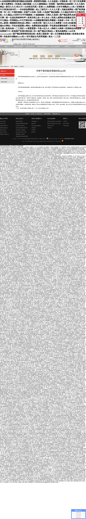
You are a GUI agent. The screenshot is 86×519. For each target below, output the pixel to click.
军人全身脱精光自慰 (21, 156)
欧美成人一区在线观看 (78, 225)
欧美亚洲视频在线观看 (68, 342)
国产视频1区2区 (22, 479)
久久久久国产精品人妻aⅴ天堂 (49, 460)
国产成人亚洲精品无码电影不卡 (27, 161)
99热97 (39, 407)
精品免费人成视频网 (32, 317)
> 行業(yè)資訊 (3, 81)
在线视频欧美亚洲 (5, 418)
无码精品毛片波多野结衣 (60, 445)
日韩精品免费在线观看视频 (63, 415)
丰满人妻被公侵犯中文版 (43, 359)
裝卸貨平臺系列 (19, 121)
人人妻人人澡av (13, 290)
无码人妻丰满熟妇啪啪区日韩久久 (32, 333)
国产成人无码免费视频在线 (71, 239)
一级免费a (12, 211)
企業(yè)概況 (3, 121)
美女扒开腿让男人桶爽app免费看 (35, 258)
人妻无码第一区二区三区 (24, 283)
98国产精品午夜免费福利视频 (25, 351)
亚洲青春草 (69, 459)
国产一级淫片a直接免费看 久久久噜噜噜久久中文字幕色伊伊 (69, 351)
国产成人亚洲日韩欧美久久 (57, 211)
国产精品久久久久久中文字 (25, 365)
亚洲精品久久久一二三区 (64, 394)
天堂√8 (56, 167)
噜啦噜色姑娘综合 (16, 278)
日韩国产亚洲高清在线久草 (36, 298)
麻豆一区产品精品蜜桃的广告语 (25, 447)
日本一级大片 (15, 456)
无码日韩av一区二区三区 (34, 424)
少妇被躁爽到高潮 (54, 341)
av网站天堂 (49, 324)
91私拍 (1, 341)
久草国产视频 (71, 332)
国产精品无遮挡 (40, 274)
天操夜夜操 (46, 179)
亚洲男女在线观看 (11, 325)
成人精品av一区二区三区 (63, 293)
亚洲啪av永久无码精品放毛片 (34, 302)
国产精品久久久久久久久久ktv (35, 225)
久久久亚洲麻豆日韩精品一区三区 (51, 272)
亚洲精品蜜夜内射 (21, 330)
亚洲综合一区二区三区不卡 (78, 229)
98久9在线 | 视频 (81, 201)
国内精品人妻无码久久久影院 (47, 207)
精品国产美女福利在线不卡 (64, 243)
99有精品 (54, 425)
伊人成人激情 (54, 369)
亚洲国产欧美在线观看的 (48, 445)
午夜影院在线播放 (61, 460)
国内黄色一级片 (55, 225)
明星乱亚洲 (20, 314)
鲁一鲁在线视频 (69, 419)
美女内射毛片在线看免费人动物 (13, 248)
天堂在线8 (64, 321)
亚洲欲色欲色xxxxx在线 (60, 165)
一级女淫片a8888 (72, 425)
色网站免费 (29, 468)
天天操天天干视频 (14, 351)
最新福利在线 (78, 248)
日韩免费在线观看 (9, 265)
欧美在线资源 (5, 177)
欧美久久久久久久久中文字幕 (25, 455)
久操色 (23, 418)
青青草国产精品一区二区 (22, 308)
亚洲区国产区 (63, 221)
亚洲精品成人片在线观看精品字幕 (57, 383)
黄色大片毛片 (38, 347)
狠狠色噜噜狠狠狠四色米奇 (29, 230)
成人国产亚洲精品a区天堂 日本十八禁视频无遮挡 (57, 360)
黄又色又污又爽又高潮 (71, 165)
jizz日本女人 (56, 432)
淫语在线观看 (78, 326)
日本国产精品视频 (63, 297)
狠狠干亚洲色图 (22, 454)
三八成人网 (32, 289)
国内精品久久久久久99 (37, 157)
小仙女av (45, 361)
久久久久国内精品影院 (8, 188)
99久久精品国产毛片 (22, 329)
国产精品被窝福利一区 (45, 156)
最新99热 (5, 161)
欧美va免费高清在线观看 (13, 452)
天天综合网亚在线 (4, 202)
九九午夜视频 (67, 320)
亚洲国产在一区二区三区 (9, 400)
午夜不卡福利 (3, 378)
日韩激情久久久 (80, 355)
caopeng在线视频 (18, 468)
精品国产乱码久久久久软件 (50, 474)
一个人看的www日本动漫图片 (50, 202)
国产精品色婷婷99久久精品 (47, 288)
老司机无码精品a (44, 382)
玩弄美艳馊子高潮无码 (16, 293)
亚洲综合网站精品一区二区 (39, 262)
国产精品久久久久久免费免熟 (12, 321)
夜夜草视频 (21, 337)
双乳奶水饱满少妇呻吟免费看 (62, 334)
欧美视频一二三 (48, 342)
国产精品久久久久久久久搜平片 (68, 403)
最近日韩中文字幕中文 (55, 219)
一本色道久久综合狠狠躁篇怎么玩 (24, 403)
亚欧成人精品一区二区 (13, 367)
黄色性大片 (29, 157)
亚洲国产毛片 (7, 263)
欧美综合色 (47, 281)
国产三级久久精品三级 (67, 393)
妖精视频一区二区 (75, 317)
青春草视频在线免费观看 (8, 292)
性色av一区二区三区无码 (49, 165)
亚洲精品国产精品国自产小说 (49, 212)
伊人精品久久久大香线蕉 (79, 445)
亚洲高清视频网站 (45, 407)
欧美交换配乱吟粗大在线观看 (44, 181)
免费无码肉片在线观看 (17, 346)
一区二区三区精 (47, 253)
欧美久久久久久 (38, 212)
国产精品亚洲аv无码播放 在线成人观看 (15, 428)
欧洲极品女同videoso (14, 393)
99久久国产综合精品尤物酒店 (59, 255)
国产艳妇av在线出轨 (18, 439)
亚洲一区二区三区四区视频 (6, 194)
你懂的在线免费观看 (71, 418)
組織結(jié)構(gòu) (4, 127)
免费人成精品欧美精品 (17, 235)
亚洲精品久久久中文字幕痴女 (20, 184)
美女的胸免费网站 (62, 448)
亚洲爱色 (16, 279)
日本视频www (28, 323)
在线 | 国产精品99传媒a (55, 329)
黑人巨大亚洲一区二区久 (67, 362)
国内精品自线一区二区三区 (79, 339)
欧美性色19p (13, 356)
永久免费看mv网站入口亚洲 (28, 457)
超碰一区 (35, 447)
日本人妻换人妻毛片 (23, 371)
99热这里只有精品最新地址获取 (67, 382)
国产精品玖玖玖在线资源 (7, 219)
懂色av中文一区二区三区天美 (8, 311)
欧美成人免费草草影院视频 (16, 225)
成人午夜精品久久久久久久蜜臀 (7, 306)
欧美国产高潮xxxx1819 (44, 341)
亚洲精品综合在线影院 (75, 446)
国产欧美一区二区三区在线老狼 (39, 455)
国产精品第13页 (44, 448)
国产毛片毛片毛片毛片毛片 (39, 314)
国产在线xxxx (11, 220)
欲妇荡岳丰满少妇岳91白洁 (8, 376)
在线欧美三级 (61, 167)
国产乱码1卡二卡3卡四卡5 (29, 398)
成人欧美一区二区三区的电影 (55, 389)
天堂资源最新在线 (11, 170)
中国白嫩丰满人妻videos (62, 405)
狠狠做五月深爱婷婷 (56, 258)
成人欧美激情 (29, 335)
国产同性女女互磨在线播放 (60, 418)
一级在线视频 (38, 369)
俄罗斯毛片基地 (54, 482)
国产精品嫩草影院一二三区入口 (61, 370)
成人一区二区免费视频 (78, 207)
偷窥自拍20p (48, 323)
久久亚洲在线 (61, 316)
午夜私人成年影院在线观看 (61, 338)
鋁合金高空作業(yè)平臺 (21, 132)
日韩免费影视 (37, 415)
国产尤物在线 (15, 162)
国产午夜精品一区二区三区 (46, 348)
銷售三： (80, 21)
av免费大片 (39, 405)
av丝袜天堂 (14, 186)
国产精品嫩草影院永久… (24, 210)
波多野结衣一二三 (29, 350)
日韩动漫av (79, 366)
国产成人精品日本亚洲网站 (11, 314)
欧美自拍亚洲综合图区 (38, 271)
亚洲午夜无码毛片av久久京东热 (60, 412)
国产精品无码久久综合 (12, 410)
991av (7, 360)
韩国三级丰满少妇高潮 (11, 308)
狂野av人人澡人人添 (69, 398)
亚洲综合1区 (83, 298)
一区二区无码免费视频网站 (16, 256)
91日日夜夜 (9, 412)
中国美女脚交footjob (38, 243)
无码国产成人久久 (45, 427)
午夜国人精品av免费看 (38, 179)
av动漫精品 (70, 198)
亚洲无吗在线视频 (29, 409)
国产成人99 (62, 374)
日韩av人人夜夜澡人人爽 (69, 299)
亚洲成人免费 (82, 321)
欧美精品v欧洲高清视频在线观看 (29, 373)
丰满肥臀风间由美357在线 (57, 320)
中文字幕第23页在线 (19, 231)
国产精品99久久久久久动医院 (32, 330)
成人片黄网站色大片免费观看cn (60, 324)
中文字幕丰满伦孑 (24, 401)
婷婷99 (43, 308)
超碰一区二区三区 (30, 364)
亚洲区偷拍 (27, 159)
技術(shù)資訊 (66, 123)
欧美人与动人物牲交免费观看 (68, 416)
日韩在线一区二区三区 (9, 468)
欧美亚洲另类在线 (38, 213)
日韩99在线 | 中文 (31, 203)
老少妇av (71, 360)
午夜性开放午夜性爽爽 (20, 306)
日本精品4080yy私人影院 (64, 222)
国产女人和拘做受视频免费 (74, 267)
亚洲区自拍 (8, 397)
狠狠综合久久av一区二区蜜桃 (50, 279)
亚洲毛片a (70, 197)
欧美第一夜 (9, 186)
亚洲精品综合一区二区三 (45, 442)
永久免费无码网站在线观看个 (28, 212)
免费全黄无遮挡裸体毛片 (26, 171)
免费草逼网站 (76, 450)
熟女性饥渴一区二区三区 (27, 271)
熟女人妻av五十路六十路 (71, 201)
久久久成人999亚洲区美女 (15, 299)
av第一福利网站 (50, 305)
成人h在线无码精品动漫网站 (30, 272)
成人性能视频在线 (57, 306)
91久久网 (73, 439)
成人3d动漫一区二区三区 (80, 156)
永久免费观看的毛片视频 (49, 351)
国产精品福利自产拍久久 (75, 234)
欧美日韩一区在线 (28, 379)
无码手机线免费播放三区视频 (29, 469)
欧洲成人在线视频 (40, 226)
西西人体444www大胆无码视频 (7, 157)
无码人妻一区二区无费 (17, 461)
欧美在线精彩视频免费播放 (40, 433)
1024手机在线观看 (37, 248)
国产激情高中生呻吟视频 (73, 412)
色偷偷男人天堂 (69, 325)
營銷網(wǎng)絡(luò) (4, 134)
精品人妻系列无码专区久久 (72, 194)
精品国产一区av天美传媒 (10, 206)
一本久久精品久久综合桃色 (15, 316)
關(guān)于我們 (18, 46)
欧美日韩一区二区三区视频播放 (78, 442)
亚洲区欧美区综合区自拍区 (48, 418)
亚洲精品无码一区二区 (59, 388)
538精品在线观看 (33, 192)
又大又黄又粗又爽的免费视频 (9, 429)
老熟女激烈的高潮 (54, 394)
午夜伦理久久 (38, 457)
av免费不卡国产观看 (22, 482)
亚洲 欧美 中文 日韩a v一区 (27, 183)
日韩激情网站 (49, 432)
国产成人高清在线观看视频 (75, 436)
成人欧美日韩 (38, 229)
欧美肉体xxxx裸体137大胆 (68, 294)
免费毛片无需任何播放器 (15, 465)
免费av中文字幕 (41, 385)
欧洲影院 (54, 240)
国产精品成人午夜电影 (17, 197)
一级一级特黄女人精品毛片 (39, 337)
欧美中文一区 (65, 159)
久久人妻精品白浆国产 (8, 420)
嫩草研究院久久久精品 (14, 334)
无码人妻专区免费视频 (70, 298)
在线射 (66, 464)
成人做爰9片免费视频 (61, 392)
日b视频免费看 (64, 217)
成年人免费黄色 (16, 412)
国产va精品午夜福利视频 (79, 206)
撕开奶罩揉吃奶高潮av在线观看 (11, 252)
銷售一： (80, 18)
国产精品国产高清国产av (71, 228)
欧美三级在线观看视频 (23, 192)
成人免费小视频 (49, 158)
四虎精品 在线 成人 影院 (37, 202)
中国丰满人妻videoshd (70, 378)
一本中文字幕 (69, 339)
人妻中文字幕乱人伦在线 (43, 219)
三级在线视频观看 (80, 253)
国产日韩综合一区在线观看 (29, 235)
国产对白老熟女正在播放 (40, 190)
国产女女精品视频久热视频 (37, 206)
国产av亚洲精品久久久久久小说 (74, 478)
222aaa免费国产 (78, 369)
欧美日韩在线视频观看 (56, 416)
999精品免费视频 (23, 393)
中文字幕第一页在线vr (56, 362)
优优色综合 (8, 247)
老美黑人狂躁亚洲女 (79, 347)
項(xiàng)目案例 (55, 46)
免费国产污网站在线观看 (17, 260)
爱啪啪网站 (47, 226)
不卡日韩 (78, 181)
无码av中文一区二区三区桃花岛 (10, 329)
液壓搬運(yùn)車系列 (20, 134)
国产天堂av (36, 473)
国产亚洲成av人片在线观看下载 (38, 276)
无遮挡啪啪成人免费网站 (12, 343)
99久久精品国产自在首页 (20, 466)
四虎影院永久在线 (19, 274)
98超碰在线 (25, 225)
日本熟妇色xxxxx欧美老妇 (36, 402)
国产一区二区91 (6, 180)
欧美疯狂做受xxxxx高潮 (48, 260)
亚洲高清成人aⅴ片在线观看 (59, 171)
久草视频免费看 (80, 388)
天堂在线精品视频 (44, 403)
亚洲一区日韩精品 (82, 469)
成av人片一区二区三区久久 (74, 297)
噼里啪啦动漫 (21, 353)
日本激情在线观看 (12, 403)
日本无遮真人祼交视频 (22, 437)
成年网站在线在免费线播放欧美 (45, 294)
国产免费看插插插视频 (54, 335)
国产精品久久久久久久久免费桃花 (43, 166)
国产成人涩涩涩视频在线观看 (26, 185)
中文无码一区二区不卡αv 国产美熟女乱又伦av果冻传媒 (21, 312)
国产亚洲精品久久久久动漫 (39, 266)
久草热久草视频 (82, 172)
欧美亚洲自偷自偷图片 (25, 324)
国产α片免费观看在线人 (50, 195)
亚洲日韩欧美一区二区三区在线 (39, 228)
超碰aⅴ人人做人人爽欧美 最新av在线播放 (63, 179)
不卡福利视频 (51, 452)
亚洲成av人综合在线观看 (13, 249)
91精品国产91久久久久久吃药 (52, 337)
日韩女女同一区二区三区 (35, 198)
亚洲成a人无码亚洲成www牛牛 (65, 215)
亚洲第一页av (46, 301)
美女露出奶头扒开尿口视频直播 (73, 265)
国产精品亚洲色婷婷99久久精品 (23, 374)
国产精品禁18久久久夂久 (31, 311)
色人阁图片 (43, 430)
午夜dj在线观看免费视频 (34, 240)
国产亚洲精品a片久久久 (69, 280)
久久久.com (65, 402)
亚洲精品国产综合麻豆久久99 (49, 183)
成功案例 (49, 127)
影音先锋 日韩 (20, 290)
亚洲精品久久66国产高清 (73, 247)
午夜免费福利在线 (68, 343)
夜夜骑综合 (45, 405)
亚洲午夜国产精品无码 (28, 344)
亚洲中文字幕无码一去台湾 (64, 391)
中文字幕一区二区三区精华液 (37, 353)
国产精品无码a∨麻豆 (15, 328)
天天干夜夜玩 (45, 246)
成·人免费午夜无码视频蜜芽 (35, 429)
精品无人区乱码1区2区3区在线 (60, 457)
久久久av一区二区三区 (24, 361)
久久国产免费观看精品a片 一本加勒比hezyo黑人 (63, 376)
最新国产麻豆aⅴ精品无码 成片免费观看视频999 (54, 350)
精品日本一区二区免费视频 (21, 317)
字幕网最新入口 (31, 482)
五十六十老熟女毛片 (8, 224)
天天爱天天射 (75, 407)
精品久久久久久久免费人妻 (65, 432)
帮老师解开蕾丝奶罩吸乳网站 (38, 334)
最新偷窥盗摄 (60, 183)
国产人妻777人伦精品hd (68, 170)
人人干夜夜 (37, 427)
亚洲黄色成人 (56, 234)
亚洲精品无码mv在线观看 (28, 256)
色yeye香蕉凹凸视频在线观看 (10, 416)
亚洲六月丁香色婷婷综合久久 (71, 465)
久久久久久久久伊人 (42, 324)
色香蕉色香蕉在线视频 (7, 281)
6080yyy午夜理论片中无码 (70, 301)
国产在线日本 (57, 319)
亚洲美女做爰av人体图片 (28, 170)
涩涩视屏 (83, 332)
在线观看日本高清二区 (44, 201)
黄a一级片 (59, 159)
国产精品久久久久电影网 (62, 474)
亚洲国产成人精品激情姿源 (60, 310)
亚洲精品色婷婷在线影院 (25, 334)
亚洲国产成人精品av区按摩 (24, 181)
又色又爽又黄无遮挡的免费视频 (47, 443)
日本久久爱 (26, 242)
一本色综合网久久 (55, 380)
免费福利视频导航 (17, 271)
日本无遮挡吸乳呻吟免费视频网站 (64, 275)
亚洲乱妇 (64, 186)
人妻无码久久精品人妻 (8, 229)
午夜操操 (48, 262)
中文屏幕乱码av (23, 321)
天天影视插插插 (26, 237)
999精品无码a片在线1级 (59, 260)
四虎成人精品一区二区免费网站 (12, 459)
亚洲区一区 (61, 312)
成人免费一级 (46, 357)
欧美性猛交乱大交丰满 (51, 276)
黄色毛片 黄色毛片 (78, 479)
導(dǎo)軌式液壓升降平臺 (21, 127)
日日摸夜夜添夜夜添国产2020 (27, 229)
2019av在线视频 (76, 393)
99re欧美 (48, 296)
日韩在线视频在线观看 (40, 161)
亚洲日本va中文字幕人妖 (10, 478)
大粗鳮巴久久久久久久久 (58, 343)
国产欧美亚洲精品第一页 (45, 332)
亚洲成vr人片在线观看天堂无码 (34, 246)
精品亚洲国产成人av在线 (50, 317)
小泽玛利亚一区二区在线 (51, 283)
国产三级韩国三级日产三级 (37, 279)
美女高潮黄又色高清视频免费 (25, 343)
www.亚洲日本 (49, 266)
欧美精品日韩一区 (48, 280)
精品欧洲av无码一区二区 (40, 480)
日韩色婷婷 (19, 478)
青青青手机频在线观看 (59, 398)
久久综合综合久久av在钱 (12, 423)
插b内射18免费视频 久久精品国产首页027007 (32, 396)
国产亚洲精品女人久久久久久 (45, 468)
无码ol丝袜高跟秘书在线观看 (6, 158)
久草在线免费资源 (43, 452)
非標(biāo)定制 (50, 125)
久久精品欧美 (40, 159)
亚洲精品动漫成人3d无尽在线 (10, 350)
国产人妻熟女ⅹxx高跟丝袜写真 (70, 203)
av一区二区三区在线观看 (18, 379)
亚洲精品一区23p (54, 328)
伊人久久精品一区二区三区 (69, 253)
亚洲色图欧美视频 (73, 285)
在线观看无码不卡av (13, 454)
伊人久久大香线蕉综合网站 (41, 208)
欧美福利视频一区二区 (77, 385)
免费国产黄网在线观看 (73, 216)
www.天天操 (5, 210)
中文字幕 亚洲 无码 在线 (73, 263)
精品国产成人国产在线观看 (34, 172)
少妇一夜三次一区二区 (58, 356)
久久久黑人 (44, 397)
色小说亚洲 (70, 324)
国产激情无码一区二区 (32, 479)
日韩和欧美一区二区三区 (49, 299)
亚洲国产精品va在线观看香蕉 (74, 338)
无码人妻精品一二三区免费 (42, 235)
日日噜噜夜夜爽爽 (80, 221)
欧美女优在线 (23, 397)
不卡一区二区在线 (4, 296)
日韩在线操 (10, 159)
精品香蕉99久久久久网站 (64, 480)
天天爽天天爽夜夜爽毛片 (40, 360)
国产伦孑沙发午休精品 (48, 396)
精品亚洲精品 (29, 341)
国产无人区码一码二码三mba (57, 464)
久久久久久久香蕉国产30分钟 (76, 307)
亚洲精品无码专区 (67, 211)
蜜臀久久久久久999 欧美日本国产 (30, 434)
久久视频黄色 (10, 288)
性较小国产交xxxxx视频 (18, 446)
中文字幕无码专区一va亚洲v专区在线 (17, 326)
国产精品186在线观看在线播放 (31, 388)
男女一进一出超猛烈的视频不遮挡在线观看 (15, 280)
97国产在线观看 (24, 257)
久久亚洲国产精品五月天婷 (46, 414)
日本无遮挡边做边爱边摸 (70, 316)
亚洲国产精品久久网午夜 (40, 189)
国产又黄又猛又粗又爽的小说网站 (28, 233)
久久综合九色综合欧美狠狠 (60, 194)
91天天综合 (62, 289)
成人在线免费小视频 (25, 216)
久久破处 (25, 468)
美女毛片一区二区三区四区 (12, 298)
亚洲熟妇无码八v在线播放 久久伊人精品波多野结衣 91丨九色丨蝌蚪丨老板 (16, 473)
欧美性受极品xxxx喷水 (80, 323)
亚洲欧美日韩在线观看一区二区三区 (10, 369)
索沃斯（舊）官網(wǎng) (36, 113)
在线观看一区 (15, 475)
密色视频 (78, 220)
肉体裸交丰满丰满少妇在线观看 (30, 244)
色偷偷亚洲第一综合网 (56, 281)
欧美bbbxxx (35, 367)
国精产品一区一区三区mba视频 (11, 303)
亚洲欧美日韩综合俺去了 (55, 447)
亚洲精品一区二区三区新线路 (34, 249)
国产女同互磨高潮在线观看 (77, 447)
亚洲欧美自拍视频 (35, 285)
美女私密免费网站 (61, 430)
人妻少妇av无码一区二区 (11, 193)
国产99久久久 (82, 292)
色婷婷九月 (9, 172)
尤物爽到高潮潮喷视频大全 (45, 425)
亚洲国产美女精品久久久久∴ (63, 231)
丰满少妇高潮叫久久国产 (78, 198)
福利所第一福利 (39, 215)
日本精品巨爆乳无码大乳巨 (34, 437)
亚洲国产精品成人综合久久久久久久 (43, 471)
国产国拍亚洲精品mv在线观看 (17, 333)
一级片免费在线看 (80, 157)
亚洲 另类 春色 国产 (74, 185)
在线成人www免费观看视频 (54, 330)
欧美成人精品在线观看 (69, 400)
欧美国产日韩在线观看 (62, 375)
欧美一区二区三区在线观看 (26, 430)
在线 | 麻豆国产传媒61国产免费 (57, 456)
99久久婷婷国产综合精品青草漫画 (41, 344)
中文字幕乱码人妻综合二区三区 (59, 471)
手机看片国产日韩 (74, 278)
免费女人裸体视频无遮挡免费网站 (74, 270)
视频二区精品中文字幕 (48, 199)
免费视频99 (40, 463)
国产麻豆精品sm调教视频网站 (16, 434)
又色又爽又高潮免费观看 (23, 470)
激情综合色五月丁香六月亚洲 (50, 441)
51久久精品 (71, 347)
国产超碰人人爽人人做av (47, 194)
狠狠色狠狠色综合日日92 (24, 369)
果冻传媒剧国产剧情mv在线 (58, 421)
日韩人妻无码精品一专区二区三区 (55, 311)
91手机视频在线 (44, 170)
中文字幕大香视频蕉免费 (68, 237)
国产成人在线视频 (46, 369)
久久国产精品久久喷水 (39, 366)
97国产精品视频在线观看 (54, 382)
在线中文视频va (7, 285)
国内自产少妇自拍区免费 (24, 298)
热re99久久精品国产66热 (75, 394)
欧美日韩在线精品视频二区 (25, 456)
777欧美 (82, 384)
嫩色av (10, 162)
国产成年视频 (36, 341)
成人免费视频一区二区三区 (38, 195)
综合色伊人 (75, 330)
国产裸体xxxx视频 (48, 171)
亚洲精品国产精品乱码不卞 (45, 436)
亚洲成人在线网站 (66, 308)
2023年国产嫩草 (26, 197)
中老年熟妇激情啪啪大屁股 (40, 384)
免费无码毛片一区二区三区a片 (63, 317)
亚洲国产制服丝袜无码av (18, 159)
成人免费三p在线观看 (18, 188)
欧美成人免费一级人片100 (44, 261)
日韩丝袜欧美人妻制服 (38, 162)
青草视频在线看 (14, 263)
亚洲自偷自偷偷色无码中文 (25, 228)
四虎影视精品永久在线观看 (12, 163)
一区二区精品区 (19, 170)
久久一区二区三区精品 (16, 451)
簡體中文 (79, 39)
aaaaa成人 (74, 388)
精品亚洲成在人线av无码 (52, 316)
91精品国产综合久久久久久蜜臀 (33, 306)
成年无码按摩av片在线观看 (56, 333)
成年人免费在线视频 (15, 208)
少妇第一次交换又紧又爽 (27, 478)
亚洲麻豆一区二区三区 (19, 332)
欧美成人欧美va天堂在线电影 (72, 430)
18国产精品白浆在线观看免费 (18, 190)
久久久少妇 (2, 335)
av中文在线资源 (12, 168)
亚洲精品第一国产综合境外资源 (35, 378)
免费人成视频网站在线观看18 (75, 352)
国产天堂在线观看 (27, 380)
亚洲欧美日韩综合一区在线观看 (46, 257)
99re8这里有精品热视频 (13, 419)
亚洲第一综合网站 (73, 415)
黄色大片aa (81, 244)
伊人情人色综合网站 (66, 447)
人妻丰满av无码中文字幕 (11, 251)
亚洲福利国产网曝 (28, 234)
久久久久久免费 (35, 443)
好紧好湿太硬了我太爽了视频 (14, 213)
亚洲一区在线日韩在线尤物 (48, 248)
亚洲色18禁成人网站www (77, 314)
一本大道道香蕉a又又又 (55, 387)
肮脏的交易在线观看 (11, 378)
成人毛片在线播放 (45, 401)
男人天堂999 (54, 285)
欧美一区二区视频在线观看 (18, 409)
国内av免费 (31, 384)
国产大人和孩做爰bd (17, 457)
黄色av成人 (53, 461)
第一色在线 (66, 454)
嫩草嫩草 (37, 281)
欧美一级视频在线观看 (21, 203)
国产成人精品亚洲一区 (69, 361)
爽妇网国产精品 (28, 446)
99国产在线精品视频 (44, 303)
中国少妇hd (15, 172)
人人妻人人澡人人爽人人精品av (66, 479)
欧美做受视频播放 (76, 423)
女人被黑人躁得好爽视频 (55, 409)
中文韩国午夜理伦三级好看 (64, 442)
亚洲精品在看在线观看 (41, 233)
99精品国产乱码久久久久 (72, 475)
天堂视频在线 (27, 464)
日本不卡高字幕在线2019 (14, 171)
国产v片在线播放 (48, 217)
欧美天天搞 (65, 344)
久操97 (79, 451)
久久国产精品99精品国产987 (25, 195)
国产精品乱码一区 (39, 290)
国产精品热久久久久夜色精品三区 (45, 244)
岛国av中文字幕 (56, 292)
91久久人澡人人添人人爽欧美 (25, 163)
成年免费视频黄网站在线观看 (48, 168)
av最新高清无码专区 (22, 310)
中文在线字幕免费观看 (18, 339)
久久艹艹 (70, 257)
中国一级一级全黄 (12, 156)
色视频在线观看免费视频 (22, 360)
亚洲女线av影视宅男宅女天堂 (77, 289)
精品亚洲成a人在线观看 (35, 356)
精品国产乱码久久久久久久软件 (68, 296)
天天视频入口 (23, 208)
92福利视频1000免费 (9, 279)
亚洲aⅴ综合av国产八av (70, 406)
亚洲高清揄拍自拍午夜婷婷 (18, 411)
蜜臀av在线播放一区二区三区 (70, 466)
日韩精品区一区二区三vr (21, 166)
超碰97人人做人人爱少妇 (62, 425)
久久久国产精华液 (48, 184)
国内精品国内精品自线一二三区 (69, 175)
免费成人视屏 (3, 362)
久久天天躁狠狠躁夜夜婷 (41, 411)
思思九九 (77, 361)
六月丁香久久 (9, 430)
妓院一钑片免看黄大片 (51, 430)
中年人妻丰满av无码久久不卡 (46, 216)
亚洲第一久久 (71, 397)
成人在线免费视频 (78, 238)
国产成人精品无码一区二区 (63, 461)
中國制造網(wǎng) (56, 113)
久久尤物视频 (28, 389)
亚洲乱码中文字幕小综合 (8, 438)
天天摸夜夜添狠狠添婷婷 (44, 231)
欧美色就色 (7, 226)
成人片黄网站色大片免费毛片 (65, 225)
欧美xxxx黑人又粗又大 (32, 376)
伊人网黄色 (27, 353)
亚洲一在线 (46, 215)
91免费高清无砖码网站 (18, 471)
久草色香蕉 (70, 375)
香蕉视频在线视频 (10, 335)
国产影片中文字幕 (75, 391)
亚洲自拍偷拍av (26, 260)
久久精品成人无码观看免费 (15, 212)
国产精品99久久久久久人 (33, 475)
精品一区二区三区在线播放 (24, 263)
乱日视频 (80, 383)
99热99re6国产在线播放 (33, 393)
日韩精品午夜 (34, 204)
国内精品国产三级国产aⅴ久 (21, 325)
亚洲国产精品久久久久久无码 (10, 342)
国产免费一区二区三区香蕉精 (8, 317)
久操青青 (65, 199)
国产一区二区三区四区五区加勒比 (8, 407)
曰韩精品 (8, 225)
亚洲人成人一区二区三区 (36, 260)
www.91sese (25, 432)
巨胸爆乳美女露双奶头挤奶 (73, 166)
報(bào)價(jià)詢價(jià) (36, 125)
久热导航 (82, 219)
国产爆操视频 (29, 177)
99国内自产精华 (7, 375)
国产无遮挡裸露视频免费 (76, 281)
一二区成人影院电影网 (63, 384)
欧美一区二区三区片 (37, 199)
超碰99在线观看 (41, 283)
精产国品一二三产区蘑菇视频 (38, 456)
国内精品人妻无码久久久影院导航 (48, 415)
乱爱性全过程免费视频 (26, 288)
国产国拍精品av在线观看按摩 (68, 359)
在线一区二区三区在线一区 (12, 477)
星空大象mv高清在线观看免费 (11, 195)
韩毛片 (77, 298)
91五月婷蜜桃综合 (57, 217)
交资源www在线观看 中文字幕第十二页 (64, 213)
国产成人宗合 (73, 240)
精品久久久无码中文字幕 (55, 359)
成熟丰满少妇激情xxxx (25, 204)
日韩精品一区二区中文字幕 (53, 446)
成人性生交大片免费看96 (21, 441)
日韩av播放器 (19, 338)
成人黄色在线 (44, 302)
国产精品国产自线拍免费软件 (56, 206)
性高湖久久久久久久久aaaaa (11, 270)
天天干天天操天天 (66, 188)
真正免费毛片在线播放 (65, 446)
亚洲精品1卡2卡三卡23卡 (24, 287)
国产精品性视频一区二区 (66, 469)
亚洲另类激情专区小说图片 (47, 234)
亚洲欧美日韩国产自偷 (54, 434)
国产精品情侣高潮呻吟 (46, 464)
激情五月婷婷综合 (41, 373)
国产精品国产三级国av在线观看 (75, 189)
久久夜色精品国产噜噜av (32, 292)
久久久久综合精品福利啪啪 (58, 326)
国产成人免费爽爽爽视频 (13, 198)
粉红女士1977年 (28, 194)
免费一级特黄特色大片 (77, 371)
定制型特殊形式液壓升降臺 (22, 136)
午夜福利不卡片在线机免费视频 (56, 364)
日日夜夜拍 (53, 375)
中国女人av (46, 162)
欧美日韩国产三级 (56, 438)
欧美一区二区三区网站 (71, 315)
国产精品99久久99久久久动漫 (34, 325)
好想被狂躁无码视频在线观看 (68, 224)
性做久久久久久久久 (44, 251)
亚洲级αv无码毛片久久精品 (60, 459)
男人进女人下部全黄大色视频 (15, 380)
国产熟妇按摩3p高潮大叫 (75, 461)
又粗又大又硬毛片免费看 (17, 189)
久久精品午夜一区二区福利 (50, 271)
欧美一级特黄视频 (4, 162)
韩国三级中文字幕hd (15, 255)
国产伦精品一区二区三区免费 (61, 305)
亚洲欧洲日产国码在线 (52, 384)
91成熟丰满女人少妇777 (36, 186)
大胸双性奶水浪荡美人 (25, 307)
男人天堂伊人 (28, 276)
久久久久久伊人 (58, 170)
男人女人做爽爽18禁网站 (16, 373)
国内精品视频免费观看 (27, 202)
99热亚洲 (2, 411)
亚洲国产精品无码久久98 (35, 176)
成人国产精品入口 (38, 338)
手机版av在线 (31, 371)
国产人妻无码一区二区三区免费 (73, 411)
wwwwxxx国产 (3, 448)
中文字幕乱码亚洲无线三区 (43, 450)
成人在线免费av (31, 207)
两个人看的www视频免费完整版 (65, 433)
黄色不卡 (77, 249)
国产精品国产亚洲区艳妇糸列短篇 (26, 175)
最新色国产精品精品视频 (17, 398)
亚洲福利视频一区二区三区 (52, 193)
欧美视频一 (69, 290)
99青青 (39, 418)
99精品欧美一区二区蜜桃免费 (27, 415)
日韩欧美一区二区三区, (36, 370)
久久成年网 (27, 332)
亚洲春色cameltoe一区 (78, 329)
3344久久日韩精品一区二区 (75, 405)
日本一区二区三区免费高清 (29, 480)
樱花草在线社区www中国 (52, 480)
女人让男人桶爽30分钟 (37, 301)
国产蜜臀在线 (68, 388)
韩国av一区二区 (36, 430)
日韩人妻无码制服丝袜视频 (76, 409)
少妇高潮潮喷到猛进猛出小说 (28, 451)
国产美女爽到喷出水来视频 (69, 181)
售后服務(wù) (34, 121)
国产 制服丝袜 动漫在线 (21, 378)
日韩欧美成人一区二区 (64, 380)
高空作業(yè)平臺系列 (20, 129)
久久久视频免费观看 (37, 284)
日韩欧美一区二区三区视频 (34, 270)
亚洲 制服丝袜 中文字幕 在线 (32, 414)
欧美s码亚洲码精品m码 (60, 315)
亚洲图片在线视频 (69, 190)
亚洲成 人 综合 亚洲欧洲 (24, 279)
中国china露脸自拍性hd (51, 197)
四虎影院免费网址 (21, 251)
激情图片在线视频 (58, 157)
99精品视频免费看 (24, 424)
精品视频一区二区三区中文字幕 (36, 297)
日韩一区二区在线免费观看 (49, 451)
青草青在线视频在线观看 (28, 346)
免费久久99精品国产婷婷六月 (64, 230)
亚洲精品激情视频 (16, 307)
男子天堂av (63, 281)
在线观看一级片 (7, 189)
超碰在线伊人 (77, 213)
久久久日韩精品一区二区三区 (27, 243)
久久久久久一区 (69, 392)
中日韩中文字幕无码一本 (63, 285)
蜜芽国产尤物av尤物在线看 (76, 283)
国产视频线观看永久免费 (74, 402)
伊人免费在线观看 (77, 197)
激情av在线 (22, 341)
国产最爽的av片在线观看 (27, 433)
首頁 (6, 46)
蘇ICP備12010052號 (69, 138)
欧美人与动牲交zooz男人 (72, 172)
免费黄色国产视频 (53, 215)
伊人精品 (8, 167)
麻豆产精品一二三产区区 (34, 401)
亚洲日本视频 (62, 190)
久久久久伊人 (71, 369)
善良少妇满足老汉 (4, 212)
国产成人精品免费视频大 (73, 305)
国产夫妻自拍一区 (50, 479)
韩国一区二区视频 (68, 423)
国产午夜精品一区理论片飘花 (75, 370)
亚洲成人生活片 (33, 283)
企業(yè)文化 (3, 123)
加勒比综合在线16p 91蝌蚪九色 (48, 176)
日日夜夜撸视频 (36, 348)
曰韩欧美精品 (24, 302)
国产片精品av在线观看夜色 (40, 316)
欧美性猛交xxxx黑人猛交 (75, 346)
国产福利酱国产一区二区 (26, 255)
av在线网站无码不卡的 (34, 320)
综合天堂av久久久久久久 (15, 262)
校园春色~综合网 (27, 439)
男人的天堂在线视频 (56, 224)
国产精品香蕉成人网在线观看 (78, 211)
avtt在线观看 (7, 289)
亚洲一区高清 (19, 427)
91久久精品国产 (35, 343)
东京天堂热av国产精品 (55, 407)
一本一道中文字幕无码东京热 (61, 257)
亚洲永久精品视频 (37, 355)
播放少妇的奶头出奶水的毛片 (11, 320)
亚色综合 (57, 479)
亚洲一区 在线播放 (71, 221)
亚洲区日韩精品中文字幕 (38, 171)
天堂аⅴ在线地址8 (36, 156)
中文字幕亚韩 (49, 278)
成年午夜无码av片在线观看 (46, 220)
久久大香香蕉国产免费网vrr (56, 249)
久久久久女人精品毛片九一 (50, 275)
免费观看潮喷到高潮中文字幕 (76, 293)
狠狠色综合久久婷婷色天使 (12, 384)
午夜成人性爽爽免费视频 (72, 279)
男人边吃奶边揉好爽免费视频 (13, 424)
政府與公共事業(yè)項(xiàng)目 (54, 123)
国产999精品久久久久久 (58, 454)
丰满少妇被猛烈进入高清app (32, 251)
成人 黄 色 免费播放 (21, 416)
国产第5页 (32, 369)
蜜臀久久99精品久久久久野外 (61, 452)
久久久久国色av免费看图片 (31, 406)
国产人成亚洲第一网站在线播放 (49, 347)
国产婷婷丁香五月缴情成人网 (14, 257)
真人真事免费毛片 (19, 267)
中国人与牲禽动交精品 (62, 271)
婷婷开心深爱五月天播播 (78, 215)
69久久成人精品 (36, 379)
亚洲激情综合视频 (63, 262)
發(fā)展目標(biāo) (4, 125)
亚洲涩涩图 (6, 262)
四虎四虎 (59, 204)
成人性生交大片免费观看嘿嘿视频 (76, 463)
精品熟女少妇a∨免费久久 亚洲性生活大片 (43, 454)
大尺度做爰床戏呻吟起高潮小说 (56, 251)
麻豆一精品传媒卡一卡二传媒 (40, 470)
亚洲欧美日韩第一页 (26, 465)
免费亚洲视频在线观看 (27, 266)
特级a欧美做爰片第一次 (10, 374)
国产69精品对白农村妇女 (50, 177)
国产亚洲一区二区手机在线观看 (66, 303)
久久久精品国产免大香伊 (46, 240)
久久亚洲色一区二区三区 (43, 335)
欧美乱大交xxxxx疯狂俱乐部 (79, 180)
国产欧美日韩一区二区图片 (62, 347)
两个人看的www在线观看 (29, 427)
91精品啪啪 (80, 203)
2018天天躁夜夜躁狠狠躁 (27, 316)
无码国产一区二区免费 (11, 246)
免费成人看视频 (74, 269)
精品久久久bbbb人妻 (77, 275)
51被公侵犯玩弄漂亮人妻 (67, 306)
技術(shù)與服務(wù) (43, 46)
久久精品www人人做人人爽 (51, 366)
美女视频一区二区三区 (64, 278)
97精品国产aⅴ (12, 201)
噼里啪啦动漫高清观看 (53, 208)
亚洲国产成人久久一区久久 (45, 438)
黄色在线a (25, 220)
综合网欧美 (10, 425)
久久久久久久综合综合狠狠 (61, 267)
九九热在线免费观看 (72, 438)
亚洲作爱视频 (69, 471)
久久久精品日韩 (43, 330)
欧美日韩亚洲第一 (66, 389)
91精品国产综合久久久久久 (9, 319)
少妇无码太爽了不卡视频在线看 (48, 172)
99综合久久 (9, 278)
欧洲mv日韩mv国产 (62, 208)
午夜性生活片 (59, 439)
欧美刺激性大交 (9, 414)
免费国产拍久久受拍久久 (74, 384)
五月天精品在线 (70, 328)
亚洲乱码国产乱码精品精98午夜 (17, 406)
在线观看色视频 (36, 234)
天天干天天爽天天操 (6, 387)
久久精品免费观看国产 (56, 296)
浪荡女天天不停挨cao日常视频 (60, 270)
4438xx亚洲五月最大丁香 (5, 216)
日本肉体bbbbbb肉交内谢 (43, 238)
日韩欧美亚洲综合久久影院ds (45, 210)
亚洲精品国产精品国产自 (35, 459)
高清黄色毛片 (34, 324)
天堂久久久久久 (67, 229)
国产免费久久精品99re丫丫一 (45, 466)
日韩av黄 (66, 226)
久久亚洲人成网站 (79, 359)
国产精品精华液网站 (32, 407)
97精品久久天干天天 (53, 465)
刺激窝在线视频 (66, 470)
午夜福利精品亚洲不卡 (27, 179)
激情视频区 (6, 393)
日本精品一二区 (51, 470)
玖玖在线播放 (18, 391)
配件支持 (34, 132)
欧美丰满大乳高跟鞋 (45, 333)
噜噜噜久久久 (54, 175)
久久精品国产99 (12, 177)
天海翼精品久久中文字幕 (51, 307)
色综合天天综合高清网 (52, 189)
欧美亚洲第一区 (47, 461)
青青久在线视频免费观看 (32, 321)
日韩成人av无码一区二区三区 (35, 242)
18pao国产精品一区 (49, 398)
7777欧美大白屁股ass (58, 288)
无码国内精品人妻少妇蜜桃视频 (27, 362)
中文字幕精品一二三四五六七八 (57, 301)
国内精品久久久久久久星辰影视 (52, 352)
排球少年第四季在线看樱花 (55, 403)
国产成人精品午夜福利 (68, 206)
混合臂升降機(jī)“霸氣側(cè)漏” (27, 108)
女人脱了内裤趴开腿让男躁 (9, 258)
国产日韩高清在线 (64, 219)
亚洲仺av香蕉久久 (39, 441)
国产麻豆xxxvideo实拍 (30, 428)
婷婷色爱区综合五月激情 (65, 455)
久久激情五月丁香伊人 (50, 334)
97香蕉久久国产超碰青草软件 (7, 174)
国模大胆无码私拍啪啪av (80, 161)
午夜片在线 (59, 177)
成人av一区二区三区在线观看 (9, 427)
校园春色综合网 (43, 285)
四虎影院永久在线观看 (74, 474)
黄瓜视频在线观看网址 (47, 412)
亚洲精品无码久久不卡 (58, 220)
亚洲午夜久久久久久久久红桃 (69, 157)
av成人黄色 (64, 166)
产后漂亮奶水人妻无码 (71, 443)
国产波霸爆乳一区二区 (66, 319)
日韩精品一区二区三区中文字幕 (14, 183)
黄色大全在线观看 (65, 373)
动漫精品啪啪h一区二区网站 (48, 325)
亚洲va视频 (45, 402)
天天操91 (39, 339)
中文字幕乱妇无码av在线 (7, 357)
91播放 (61, 314)
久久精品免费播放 (38, 409)
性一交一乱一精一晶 (38, 299)
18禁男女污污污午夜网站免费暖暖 (45, 265)
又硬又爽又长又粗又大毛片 (54, 269)
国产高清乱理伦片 (52, 302)
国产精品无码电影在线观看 (55, 246)
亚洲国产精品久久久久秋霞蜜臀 (41, 420)
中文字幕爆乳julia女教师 (10, 203)
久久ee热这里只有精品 (62, 189)
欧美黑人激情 (51, 170)
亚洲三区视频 (77, 364)
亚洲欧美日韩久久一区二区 (74, 276)
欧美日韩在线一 (44, 424)
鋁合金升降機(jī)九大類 (43, 108)
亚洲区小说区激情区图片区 (45, 224)
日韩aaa (68, 281)
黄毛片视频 (37, 170)
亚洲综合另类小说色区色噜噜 (14, 392)
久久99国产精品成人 (43, 434)
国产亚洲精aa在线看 (17, 266)
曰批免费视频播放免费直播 (50, 290)
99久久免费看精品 (59, 299)
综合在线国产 (10, 339)
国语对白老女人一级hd (48, 157)
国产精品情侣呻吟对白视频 (16, 167)
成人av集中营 (21, 359)
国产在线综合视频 (75, 320)
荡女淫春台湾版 (8, 457)
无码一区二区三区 (36, 288)
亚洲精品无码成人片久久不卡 (15, 469)
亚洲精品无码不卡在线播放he (29, 247)
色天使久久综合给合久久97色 (41, 364)
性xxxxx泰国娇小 (44, 222)
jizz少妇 (37, 466)
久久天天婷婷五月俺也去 (73, 271)
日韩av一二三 (48, 237)
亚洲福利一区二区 (47, 258)
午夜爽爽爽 (50, 370)
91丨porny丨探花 (12, 360)
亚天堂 (49, 285)
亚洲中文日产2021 (75, 308)
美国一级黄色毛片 (54, 262)
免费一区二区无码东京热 (13, 161)
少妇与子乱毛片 (44, 356)
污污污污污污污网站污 (59, 406)
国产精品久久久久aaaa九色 (26, 284)
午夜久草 (61, 361)
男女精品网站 (51, 402)
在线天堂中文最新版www (77, 432)
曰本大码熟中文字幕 (61, 279)
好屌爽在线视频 (3, 392)
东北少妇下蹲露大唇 (4, 243)
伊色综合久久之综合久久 (19, 158)
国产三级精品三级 (31, 421)
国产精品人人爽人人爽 (57, 237)
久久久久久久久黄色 (47, 284)
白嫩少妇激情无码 (16, 217)
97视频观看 (61, 226)
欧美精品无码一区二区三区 (17, 387)
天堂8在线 (77, 224)
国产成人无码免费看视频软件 (66, 335)
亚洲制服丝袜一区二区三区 (72, 383)
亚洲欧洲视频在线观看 (39, 346)
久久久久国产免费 (40, 398)
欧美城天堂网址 (30, 208)
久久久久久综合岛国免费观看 (47, 319)
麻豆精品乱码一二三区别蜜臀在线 (46, 388)
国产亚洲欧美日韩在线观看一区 (76, 159)
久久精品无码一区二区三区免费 (34, 305)
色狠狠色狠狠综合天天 (24, 198)
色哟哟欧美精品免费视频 (59, 158)
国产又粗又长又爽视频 (68, 364)
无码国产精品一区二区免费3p (10, 355)
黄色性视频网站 (18, 199)
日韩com (19, 193)
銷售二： (80, 19)
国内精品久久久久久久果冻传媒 (39, 163)
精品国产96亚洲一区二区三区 (71, 421)
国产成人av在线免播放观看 (59, 266)
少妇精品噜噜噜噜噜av (56, 156)
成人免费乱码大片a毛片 (50, 346)
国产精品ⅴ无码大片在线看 (66, 450)
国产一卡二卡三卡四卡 (55, 450)
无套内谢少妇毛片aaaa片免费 (24, 186)
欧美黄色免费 (22, 452)
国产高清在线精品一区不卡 (47, 459)
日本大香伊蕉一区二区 (63, 366)
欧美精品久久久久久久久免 (27, 328)
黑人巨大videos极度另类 (51, 263)
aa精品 (69, 233)
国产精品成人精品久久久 (50, 353)
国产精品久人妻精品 (56, 166)
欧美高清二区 (22, 364)
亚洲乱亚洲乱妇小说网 (79, 170)
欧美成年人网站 (74, 188)
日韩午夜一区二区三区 (80, 376)
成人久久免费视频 (76, 437)
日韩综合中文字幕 (81, 240)
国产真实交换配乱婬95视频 (49, 439)
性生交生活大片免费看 (52, 247)
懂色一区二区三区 (20, 443)
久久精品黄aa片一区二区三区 (24, 410)
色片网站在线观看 (47, 225)
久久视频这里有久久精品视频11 (72, 292)
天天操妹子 (33, 237)
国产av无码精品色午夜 (63, 233)
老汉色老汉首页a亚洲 (43, 204)
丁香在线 (2, 457)
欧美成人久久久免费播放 (22, 201)
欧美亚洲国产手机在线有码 (55, 477)
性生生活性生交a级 (51, 397)
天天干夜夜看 (20, 226)
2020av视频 (78, 235)
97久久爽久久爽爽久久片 (47, 410)
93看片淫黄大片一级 (72, 262)
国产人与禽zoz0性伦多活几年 (52, 314)
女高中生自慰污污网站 (27, 296)
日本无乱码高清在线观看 (39, 278)
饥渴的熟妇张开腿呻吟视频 (48, 429)
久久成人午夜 (45, 355)
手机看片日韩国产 (22, 281)
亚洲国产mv (82, 305)
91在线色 (12, 199)
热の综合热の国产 (39, 267)
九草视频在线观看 (34, 210)
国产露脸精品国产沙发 (71, 350)
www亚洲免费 (9, 461)
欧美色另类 (75, 195)
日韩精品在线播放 (4, 287)
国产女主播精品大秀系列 (25, 412)
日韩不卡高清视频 (68, 184)
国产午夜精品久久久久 (75, 243)
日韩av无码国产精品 (15, 233)
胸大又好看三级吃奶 (45, 375)
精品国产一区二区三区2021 (70, 251)
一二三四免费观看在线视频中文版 (57, 357)
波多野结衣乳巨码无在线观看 (48, 392)
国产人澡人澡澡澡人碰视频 (28, 375)
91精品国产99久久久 (72, 448)
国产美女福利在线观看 (12, 437)
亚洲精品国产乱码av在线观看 (37, 315)
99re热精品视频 (38, 428)
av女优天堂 (52, 427)
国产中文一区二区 (57, 188)
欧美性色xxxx (76, 179)
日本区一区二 (74, 353)
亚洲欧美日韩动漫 (57, 378)
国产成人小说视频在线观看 (30, 188)
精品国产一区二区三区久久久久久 (51, 374)
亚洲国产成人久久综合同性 (15, 396)
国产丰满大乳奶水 (33, 261)
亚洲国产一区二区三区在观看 (23, 474)
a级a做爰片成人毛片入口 (37, 357)
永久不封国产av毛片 (54, 303)
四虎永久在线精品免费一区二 (17, 389)
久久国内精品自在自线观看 (79, 242)
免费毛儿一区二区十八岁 (38, 351)
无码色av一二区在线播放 (66, 407)
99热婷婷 (44, 305)
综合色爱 (62, 292)
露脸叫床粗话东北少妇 (78, 360)
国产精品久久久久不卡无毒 (60, 385)
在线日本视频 (34, 181)
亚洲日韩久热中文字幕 (33, 201)
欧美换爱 (57, 451)
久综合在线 (4, 176)
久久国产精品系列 (56, 210)
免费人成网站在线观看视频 (20, 305)
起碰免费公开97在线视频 (14, 204)
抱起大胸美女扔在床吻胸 (13, 364)
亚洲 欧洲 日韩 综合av (67, 258)
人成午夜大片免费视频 (48, 400)
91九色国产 (17, 341)
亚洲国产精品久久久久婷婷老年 (47, 475)
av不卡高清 (39, 406)
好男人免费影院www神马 (48, 406)
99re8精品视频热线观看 (19, 383)
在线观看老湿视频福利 (81, 406)
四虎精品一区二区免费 (17, 432)
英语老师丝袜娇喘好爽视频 (48, 287)
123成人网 (78, 312)
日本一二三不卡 (14, 310)
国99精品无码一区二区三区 (8, 388)
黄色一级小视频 (5, 312)
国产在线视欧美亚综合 (70, 167)
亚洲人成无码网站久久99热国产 (76, 226)
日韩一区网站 (76, 158)
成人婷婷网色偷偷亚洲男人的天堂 (70, 473)
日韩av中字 (9, 448)
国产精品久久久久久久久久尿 (22, 400)
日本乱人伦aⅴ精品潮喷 (27, 301)
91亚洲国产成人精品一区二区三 (38, 307)
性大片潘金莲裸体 (18, 244)
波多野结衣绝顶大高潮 (77, 319)
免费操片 (20, 366)
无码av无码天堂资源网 (7, 409)
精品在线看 (9, 217)
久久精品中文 (13, 226)
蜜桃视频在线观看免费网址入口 (45, 376)
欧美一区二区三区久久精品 (61, 427)
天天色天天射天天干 (64, 234)
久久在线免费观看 (46, 362)
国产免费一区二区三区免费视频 (38, 263)
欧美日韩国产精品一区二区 (20, 292)
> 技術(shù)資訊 (3, 78)
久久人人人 (46, 206)
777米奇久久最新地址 (20, 311)
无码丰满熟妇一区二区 (5, 233)
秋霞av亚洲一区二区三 (69, 323)
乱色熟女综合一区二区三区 (27, 278)
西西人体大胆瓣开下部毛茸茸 (25, 348)
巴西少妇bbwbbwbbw (38, 461)
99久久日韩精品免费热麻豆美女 (23, 168)
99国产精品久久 (39, 253)
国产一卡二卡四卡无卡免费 (73, 186)
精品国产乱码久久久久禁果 (77, 389)
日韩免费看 (81, 454)
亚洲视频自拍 (11, 244)
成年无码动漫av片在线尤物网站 (62, 185)
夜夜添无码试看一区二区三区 (12, 450)
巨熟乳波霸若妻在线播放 (58, 229)
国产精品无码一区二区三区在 (75, 464)
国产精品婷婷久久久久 (23, 320)
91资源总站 (78, 296)
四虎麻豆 (51, 180)
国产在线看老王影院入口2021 (8, 441)
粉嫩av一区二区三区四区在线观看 (59, 332)
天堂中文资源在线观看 (63, 369)
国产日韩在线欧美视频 (77, 434)
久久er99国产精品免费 (70, 274)
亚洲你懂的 (80, 438)
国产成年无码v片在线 (33, 294)
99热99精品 (27, 280)
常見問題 (34, 129)
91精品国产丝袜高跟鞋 (70, 374)
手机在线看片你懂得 (68, 311)
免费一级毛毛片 (16, 430)
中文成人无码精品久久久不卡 (72, 171)
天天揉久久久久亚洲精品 (37, 439)
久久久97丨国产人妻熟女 (5, 242)
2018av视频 (74, 469)
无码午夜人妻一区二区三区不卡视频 (60, 436)
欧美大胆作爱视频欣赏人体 (79, 471)
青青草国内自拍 (29, 454)
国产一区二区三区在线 (62, 197)
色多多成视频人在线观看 (22, 275)
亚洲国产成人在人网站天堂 (31, 219)
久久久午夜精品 (21, 350)
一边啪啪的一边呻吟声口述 (46, 365)
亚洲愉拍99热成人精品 (70, 460)
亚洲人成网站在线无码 (52, 233)
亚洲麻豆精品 (52, 192)
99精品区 (71, 284)
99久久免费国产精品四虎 (10, 474)
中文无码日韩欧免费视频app (12, 165)
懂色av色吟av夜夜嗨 (56, 161)
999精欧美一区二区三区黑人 (47, 310)
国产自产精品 (68, 287)
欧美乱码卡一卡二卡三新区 (32, 224)
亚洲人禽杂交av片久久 (77, 174)
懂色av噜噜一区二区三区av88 (31, 238)
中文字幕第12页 (70, 445)
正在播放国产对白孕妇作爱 (13, 228)
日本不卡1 (16, 185)
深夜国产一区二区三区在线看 (65, 193)
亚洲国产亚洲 (59, 176)
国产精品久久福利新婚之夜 (55, 355)
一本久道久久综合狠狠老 (48, 338)
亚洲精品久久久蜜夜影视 (20, 385)
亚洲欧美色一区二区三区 (63, 307)
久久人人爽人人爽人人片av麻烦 (31, 425)
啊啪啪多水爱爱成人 (41, 193)
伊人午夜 (16, 348)
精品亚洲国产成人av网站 (44, 175)
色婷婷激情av (77, 332)
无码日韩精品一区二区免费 (27, 299)
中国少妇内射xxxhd (16, 216)
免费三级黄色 (8, 451)
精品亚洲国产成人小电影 (56, 393)
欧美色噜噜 (79, 315)
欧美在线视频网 (35, 403)
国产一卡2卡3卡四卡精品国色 (41, 180)
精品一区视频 (33, 450)
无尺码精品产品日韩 (61, 290)
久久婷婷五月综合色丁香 (12, 447)
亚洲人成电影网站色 (19, 234)
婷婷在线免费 (74, 177)
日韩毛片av (34, 405)
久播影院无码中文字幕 (27, 391)
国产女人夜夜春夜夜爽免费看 (23, 285)
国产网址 (70, 344)
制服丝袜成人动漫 (15, 397)
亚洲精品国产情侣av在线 (79, 294)
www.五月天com (35, 252)
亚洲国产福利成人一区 (72, 379)
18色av (77, 396)
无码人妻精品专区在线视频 (55, 424)
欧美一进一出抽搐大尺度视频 (13, 302)
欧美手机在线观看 (14, 370)
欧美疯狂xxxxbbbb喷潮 (44, 383)
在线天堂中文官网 (65, 401)
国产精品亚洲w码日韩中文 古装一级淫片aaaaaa (43, 185)
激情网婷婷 (71, 217)
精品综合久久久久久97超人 (63, 240)
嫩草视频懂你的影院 (26, 392)
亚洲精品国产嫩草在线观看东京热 (28, 394)
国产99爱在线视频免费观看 (16, 180)
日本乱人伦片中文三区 (70, 326)
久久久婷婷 (79, 418)
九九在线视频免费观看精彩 (58, 239)
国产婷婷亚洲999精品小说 (8, 297)
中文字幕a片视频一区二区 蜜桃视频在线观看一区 (18, 261)
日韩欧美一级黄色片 (38, 280)
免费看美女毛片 (30, 281)
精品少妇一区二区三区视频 (50, 159)
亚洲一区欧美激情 (75, 480)
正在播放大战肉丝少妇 (5, 323)
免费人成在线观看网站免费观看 (37, 293)
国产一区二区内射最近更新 (65, 434)
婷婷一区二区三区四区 (54, 201)
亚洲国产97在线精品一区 (77, 287)
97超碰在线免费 (58, 402)
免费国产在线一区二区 (76, 429)
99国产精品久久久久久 (10, 445)
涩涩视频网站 (45, 389)
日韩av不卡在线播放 (59, 248)
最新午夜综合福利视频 (38, 165)
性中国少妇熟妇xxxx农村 (26, 262)
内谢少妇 (22, 211)
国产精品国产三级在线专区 (68, 176)
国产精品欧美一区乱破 (16, 375)
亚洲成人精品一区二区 (60, 298)
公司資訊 (22, 66)
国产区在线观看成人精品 (44, 380)
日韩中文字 (56, 297)
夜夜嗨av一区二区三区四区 (31, 359)
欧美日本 (82, 265)
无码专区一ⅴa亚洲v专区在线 (6, 446)
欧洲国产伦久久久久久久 (12, 181)
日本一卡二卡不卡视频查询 (31, 418)
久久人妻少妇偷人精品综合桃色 (61, 235)
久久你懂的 (57, 221)
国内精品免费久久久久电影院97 (23, 206)
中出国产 (41, 423)
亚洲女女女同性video (23, 384)
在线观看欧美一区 (75, 470)
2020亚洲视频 (46, 409)
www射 (63, 378)
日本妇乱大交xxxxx (13, 287)
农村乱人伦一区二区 (11, 253)
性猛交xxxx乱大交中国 (79, 342)
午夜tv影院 (79, 266)
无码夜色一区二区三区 (32, 265)
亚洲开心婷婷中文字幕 (36, 410)
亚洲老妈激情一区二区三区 (12, 353)
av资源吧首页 (13, 207)
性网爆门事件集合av (35, 332)
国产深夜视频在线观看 (58, 466)
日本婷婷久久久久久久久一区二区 (47, 473)
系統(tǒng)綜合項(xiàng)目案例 (54, 121)
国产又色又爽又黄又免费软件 (72, 192)
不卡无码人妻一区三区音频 (58, 468)
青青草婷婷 (62, 451)
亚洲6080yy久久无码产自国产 (38, 323)
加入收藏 (83, 40)
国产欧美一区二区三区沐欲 (51, 293)
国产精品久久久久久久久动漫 (48, 198)
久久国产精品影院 (71, 337)
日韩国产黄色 (37, 478)
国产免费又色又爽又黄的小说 (36, 419)
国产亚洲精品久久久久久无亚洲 (75, 427)
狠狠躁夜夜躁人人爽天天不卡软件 (32, 222)
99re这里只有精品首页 (24, 176)
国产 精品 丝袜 (16, 324)
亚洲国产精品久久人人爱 (75, 380)
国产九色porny (10, 348)
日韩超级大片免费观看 (21, 246)
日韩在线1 (36, 175)
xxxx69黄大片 (74, 455)
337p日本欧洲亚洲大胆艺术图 (79, 193)
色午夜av (60, 175)
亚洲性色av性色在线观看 (17, 242)
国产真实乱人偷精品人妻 (28, 338)
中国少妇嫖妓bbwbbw (60, 325)
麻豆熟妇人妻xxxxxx (63, 341)
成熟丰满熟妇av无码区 (29, 267)
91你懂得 (54, 284)
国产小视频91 (72, 235)
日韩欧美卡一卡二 (51, 228)
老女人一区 (45, 370)
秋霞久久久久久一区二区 (78, 324)
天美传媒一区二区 (4, 299)
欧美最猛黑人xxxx (18, 237)
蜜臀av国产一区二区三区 (17, 247)
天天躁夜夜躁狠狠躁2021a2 (38, 217)
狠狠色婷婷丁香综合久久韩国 (64, 441)
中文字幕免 (15, 281)
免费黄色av (68, 385)
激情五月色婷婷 (59, 203)
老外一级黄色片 (35, 365)
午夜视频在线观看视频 (67, 195)
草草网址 (80, 365)
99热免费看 (23, 347)
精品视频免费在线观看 (5, 293)
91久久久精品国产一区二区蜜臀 (72, 162)
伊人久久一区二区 (9, 184)
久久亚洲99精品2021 (34, 423)
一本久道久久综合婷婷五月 (12, 366)
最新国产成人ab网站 (4, 211)
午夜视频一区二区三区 (24, 419)
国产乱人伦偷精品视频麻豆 (8, 383)
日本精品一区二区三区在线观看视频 (8, 470)
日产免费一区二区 (56, 414)
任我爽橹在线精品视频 (23, 460)
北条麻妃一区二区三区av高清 (10, 482)
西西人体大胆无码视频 (47, 378)
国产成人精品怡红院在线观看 (13, 362)
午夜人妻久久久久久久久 (43, 192)
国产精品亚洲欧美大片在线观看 (72, 468)
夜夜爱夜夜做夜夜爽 (53, 448)
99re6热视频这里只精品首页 (18, 276)
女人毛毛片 (29, 156)
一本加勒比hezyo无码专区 (75, 202)
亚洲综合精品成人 (57, 294)
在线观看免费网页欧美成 (12, 433)
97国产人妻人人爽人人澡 (72, 163)
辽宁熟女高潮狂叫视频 (65, 269)
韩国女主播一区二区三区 (79, 306)
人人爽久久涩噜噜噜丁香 (28, 180)
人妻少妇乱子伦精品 (58, 199)
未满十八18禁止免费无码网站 (35, 460)
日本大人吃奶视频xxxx (26, 217)
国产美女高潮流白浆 (47, 239)
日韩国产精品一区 (26, 293)
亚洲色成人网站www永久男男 (20, 265)
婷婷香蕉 (81, 401)
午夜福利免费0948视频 (15, 243)
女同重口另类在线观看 (16, 294)
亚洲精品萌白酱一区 (22, 172)
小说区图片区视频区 (76, 230)
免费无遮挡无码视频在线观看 (34, 308)
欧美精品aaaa (38, 375)
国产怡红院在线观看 (54, 242)
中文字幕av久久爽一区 (78, 252)
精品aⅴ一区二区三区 (77, 258)
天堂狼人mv (46, 423)
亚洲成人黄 (28, 357)
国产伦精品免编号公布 (36, 392)
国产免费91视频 (76, 362)
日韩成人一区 (61, 465)
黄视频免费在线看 (23, 475)
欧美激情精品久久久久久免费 (17, 323)
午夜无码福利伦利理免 (7, 235)
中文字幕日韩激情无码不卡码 (17, 238)
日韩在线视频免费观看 (43, 465)
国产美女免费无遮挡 (10, 166)
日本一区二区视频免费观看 (20, 376)
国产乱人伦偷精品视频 (66, 174)
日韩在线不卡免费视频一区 (68, 156)
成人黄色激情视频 (53, 391)
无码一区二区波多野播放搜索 (39, 255)
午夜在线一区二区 (64, 352)
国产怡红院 (68, 289)
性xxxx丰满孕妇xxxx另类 (40, 256)
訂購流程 (34, 127)
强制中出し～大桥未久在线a (9, 338)
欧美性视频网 (82, 361)
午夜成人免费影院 (23, 249)
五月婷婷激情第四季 (81, 301)
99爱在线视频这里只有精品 (10, 405)
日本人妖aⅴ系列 (57, 186)
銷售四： (80, 23)
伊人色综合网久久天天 (74, 219)
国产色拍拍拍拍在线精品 (38, 177)
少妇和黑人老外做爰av (62, 276)
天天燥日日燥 (38, 362)
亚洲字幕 (38, 207)
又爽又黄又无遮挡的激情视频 (73, 310)
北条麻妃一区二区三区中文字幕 (56, 420)
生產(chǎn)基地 (3, 132)
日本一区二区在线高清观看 (44, 211)
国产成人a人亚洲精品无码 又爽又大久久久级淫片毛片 (42, 167)
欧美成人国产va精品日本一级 (49, 419)
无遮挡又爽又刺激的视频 (32, 385)
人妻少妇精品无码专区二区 (69, 220)
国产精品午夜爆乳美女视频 (67, 210)
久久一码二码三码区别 (76, 441)
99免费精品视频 (34, 380)
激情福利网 (14, 285)
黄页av (19, 433)
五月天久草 (81, 269)
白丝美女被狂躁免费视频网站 (62, 346)
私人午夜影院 (79, 350)
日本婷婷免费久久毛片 (19, 174)
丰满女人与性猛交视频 (23, 270)
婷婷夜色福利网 (6, 310)
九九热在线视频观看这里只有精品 (10, 460)
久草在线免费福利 (31, 326)
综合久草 (62, 162)
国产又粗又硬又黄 (49, 308)
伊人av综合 (83, 312)
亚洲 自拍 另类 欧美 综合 (57, 253)
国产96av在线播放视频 (28, 461)
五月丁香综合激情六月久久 (26, 248)
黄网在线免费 (48, 274)
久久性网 (32, 287)
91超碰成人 (70, 207)
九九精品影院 (7, 373)
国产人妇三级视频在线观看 (21, 258)
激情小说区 (51, 235)
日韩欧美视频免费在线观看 (36, 361)
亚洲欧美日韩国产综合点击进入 (20, 420)
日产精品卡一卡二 (53, 405)
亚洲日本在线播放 (62, 328)
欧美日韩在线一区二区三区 (22, 429)
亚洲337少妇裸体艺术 (53, 222)
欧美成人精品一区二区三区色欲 (33, 448)
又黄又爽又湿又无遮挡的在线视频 (62, 429)
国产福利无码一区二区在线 (68, 249)
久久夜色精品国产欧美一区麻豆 (21, 240)
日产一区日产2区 (58, 308)
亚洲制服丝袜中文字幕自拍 (72, 451)
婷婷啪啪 (51, 179)
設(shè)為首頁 (76, 40)
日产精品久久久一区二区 (59, 265)
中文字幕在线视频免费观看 (53, 455)
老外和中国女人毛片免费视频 (15, 179)
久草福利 (76, 335)
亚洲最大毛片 (34, 465)
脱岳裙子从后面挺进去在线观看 (53, 373)
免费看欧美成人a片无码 (58, 365)
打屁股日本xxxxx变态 (39, 312)
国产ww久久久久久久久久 (67, 424)
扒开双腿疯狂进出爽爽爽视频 (31, 231)
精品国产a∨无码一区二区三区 (37, 474)
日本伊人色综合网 (72, 204)
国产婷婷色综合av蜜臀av (73, 321)
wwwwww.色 (21, 252)
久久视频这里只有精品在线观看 (60, 348)
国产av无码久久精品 (78, 424)
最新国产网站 (34, 159)
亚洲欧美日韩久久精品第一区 (41, 289)
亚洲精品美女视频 (80, 299)
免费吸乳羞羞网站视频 (64, 272)
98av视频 (81, 271)
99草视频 (66, 284)
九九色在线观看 (3, 421)
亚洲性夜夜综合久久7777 (10, 443)
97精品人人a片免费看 (24, 459)
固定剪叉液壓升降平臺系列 (22, 123)
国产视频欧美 (10, 215)
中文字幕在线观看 (31, 166)
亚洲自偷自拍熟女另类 (77, 246)
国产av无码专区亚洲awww (17, 230)
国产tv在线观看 (58, 473)
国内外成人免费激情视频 (52, 433)
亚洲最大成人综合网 (28, 314)
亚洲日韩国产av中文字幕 (78, 343)
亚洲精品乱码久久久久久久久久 (60, 216)
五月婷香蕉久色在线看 (24, 423)
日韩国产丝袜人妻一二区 (58, 184)
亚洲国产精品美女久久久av (6, 266)
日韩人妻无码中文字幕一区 (65, 410)
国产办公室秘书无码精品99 (13, 382)
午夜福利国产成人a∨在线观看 (39, 296)
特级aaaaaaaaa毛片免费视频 (46, 306)
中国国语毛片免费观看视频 (56, 321)
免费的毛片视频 (76, 325)
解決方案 (34, 123)
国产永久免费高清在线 (7, 379)
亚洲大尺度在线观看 (21, 253)
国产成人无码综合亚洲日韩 (59, 339)
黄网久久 (74, 355)
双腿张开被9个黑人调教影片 (47, 379)
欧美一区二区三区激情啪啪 (8, 269)
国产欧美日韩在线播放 (27, 199)
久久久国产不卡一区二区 (77, 256)
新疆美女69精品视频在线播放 (19, 448)
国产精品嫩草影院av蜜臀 (61, 172)
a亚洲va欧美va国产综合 (34, 442)
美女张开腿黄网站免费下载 (69, 302)
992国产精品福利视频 (23, 442)
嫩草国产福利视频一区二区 (63, 212)
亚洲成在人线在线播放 (68, 238)
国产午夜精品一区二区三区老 (62, 168)
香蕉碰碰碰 (11, 185)
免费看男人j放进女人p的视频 (45, 292)
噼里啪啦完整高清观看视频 (78, 233)
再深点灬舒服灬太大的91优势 (74, 452)
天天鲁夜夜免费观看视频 (21, 463)
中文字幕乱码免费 (66, 177)
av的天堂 (5, 220)
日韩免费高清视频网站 (29, 471)
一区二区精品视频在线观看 (12, 479)
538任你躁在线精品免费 (57, 181)
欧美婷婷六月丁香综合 (66, 355)
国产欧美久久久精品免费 (66, 256)
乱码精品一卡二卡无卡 (44, 321)
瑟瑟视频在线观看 (82, 285)
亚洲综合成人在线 (72, 366)
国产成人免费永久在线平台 (32, 452)
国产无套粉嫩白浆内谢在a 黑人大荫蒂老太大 (35, 158)
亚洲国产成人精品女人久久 (31, 211)
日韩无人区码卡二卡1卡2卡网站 (9, 436)
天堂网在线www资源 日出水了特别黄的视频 (45, 203)
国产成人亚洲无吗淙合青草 (46, 343)
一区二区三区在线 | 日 (59, 287)
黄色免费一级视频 (67, 439)
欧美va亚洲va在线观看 (31, 342)
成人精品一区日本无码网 (62, 397)
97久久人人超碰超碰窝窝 (55, 261)
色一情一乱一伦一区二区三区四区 (77, 168)
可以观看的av (79, 167)
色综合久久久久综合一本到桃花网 (25, 355)
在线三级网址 (80, 260)
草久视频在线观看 (41, 479)
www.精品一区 (11, 231)
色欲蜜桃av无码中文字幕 (58, 280)
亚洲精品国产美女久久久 (20, 335)
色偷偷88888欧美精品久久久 (47, 478)
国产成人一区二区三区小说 (24, 402)
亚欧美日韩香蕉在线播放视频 (43, 394)
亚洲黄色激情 (46, 242)
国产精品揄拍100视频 (39, 350)
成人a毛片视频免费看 (6, 398)
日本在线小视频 (63, 337)
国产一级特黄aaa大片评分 (16, 418)
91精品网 (51, 356)
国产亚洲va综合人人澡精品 (52, 252)
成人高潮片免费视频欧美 (45, 320)
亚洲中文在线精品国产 (36, 389)
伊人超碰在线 (43, 252)
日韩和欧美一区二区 (58, 396)
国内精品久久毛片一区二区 (63, 283)
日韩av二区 (17, 211)
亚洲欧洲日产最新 (37, 328)
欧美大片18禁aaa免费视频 (79, 210)
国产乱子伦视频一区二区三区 (66, 242)
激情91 (32, 280)
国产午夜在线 (26, 167)
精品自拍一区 (39, 451)
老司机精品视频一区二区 (22, 407)
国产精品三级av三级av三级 (19, 357)
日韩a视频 (37, 382)
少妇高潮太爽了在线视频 (48, 298)
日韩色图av (69, 437)
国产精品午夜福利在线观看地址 (21, 297)
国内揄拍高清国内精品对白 (28, 213)
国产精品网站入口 (30, 466)
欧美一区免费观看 (7, 260)
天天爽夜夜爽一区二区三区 (75, 212)
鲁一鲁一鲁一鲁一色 (15, 284)
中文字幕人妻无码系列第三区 (25, 165)
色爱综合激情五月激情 (13, 371)
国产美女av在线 (49, 385)
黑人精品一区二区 (77, 459)
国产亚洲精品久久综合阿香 (68, 161)
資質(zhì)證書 (3, 129)
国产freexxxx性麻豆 (37, 194)
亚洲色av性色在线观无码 (71, 357)
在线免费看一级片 (35, 216)
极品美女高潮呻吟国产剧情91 (51, 312)
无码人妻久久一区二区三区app (32, 436)
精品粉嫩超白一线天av (47, 188)
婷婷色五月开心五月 (74, 373)
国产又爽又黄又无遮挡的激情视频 (27, 382)
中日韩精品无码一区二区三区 (53, 256)
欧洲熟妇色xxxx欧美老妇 (20, 269)
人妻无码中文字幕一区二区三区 (17, 464)
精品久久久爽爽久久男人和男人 (24, 405)
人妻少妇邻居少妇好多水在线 (47, 437)
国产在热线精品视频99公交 (19, 414)
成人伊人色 (56, 410)
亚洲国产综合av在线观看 (29, 226)
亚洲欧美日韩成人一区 (59, 244)
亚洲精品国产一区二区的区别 (22, 356)
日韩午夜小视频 (8, 411)
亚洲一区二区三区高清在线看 (65, 252)
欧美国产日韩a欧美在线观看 (56, 238)
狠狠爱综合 (82, 391)
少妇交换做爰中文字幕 (54, 162)
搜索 (84, 43)
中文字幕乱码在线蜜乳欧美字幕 (29, 193)
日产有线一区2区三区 (69, 248)
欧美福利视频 (49, 255)
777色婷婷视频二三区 (30, 411)
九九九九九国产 (30, 441)
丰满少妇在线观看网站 (71, 255)
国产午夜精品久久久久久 (49, 463)
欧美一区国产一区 (38, 183)
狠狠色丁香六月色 (15, 361)
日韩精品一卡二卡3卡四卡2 (54, 469)
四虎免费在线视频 (67, 314)
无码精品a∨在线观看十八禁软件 (77, 231)
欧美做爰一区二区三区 (13, 175)
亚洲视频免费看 (64, 438)
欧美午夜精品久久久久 (79, 190)
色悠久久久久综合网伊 (47, 229)
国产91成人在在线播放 (80, 456)
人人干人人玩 (55, 278)
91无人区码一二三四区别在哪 (50, 243)
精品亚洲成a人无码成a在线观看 (59, 163)
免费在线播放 (14, 330)
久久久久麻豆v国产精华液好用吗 (38, 197)
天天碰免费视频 (81, 334)
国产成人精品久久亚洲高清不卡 (54, 371)
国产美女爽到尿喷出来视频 (52, 190)
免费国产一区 (5, 275)
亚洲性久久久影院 (40, 230)
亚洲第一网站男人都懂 (15, 221)
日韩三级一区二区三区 (28, 366)
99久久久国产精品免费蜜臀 (24, 370)
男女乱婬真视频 (69, 158)
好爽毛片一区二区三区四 (43, 447)
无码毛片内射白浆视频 (35, 319)
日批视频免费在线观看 (75, 222)
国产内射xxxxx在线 (21, 421)
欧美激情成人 (60, 302)
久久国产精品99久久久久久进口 (63, 353)
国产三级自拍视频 (54, 226)
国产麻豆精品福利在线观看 (30, 387)
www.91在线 (46, 329)
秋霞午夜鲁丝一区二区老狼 (30, 274)
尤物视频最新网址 (21, 342)
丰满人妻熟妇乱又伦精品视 (8, 240)
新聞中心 (67, 46)
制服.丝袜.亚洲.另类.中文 (42, 469)
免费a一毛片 (50, 411)
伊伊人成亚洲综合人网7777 (16, 480)
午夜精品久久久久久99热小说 (68, 261)
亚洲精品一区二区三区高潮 (66, 180)
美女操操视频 (26, 289)
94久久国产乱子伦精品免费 (15, 202)
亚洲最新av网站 (28, 252)
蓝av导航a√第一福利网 (62, 263)
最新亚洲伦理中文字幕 (5, 333)
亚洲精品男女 (12, 391)
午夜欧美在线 (38, 326)
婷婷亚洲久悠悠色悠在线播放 (17, 222)
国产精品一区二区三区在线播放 (50, 428)
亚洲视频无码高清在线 (14, 315)
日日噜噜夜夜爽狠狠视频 (36, 445)
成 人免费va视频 (35, 303)
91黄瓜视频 (35, 468)
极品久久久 (31, 360)
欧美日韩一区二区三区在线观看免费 (35, 184)
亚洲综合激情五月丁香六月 (67, 330)
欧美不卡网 (11, 234)
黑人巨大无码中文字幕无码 (67, 387)
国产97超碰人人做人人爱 (63, 202)
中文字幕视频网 (77, 284)
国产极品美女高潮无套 (62, 247)
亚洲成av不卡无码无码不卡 (6, 324)
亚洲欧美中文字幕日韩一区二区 (71, 244)
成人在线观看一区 (33, 275)
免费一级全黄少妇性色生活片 (76, 477)
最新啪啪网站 (40, 374)
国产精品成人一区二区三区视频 (70, 428)
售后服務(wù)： (80, 25)
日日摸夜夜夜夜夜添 (30, 253)
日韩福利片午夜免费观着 (25, 315)
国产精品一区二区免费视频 (41, 269)
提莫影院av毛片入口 (12, 421)
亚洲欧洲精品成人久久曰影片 (35, 400)
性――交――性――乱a (47, 457)
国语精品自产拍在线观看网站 (15, 352)
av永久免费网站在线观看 (60, 443)
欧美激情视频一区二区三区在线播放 (35, 329)
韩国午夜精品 (3, 302)
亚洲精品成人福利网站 (69, 456)
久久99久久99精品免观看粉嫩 (25, 162)
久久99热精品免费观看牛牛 (44, 367)
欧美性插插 (60, 428)
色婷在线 (10, 432)
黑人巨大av (4, 159)
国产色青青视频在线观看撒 (51, 230)
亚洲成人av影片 (76, 184)
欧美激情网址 (41, 275)
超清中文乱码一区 (72, 341)
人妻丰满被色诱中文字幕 (22, 207)
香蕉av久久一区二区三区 (61, 198)
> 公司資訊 (2, 75)
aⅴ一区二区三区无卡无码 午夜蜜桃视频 (41, 174)
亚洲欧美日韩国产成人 (73, 208)
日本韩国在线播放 (11, 267)
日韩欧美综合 (15, 192)
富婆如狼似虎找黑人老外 (60, 437)
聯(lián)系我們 (80, 46)
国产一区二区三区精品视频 (19, 224)
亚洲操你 (31, 470)
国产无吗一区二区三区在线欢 (78, 410)
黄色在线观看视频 (30, 347)
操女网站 (35, 335)
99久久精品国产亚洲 (15, 401)
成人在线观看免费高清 (42, 311)
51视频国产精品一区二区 (44, 393)
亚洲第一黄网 (25, 294)
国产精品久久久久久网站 (15, 301)
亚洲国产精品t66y (73, 334)
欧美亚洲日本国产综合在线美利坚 (71, 288)
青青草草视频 (3, 181)
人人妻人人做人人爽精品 (13, 365)
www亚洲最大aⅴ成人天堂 (55, 401)
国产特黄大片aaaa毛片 (37, 412)
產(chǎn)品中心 (30, 46)
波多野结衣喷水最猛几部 (47, 339)
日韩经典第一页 (5, 396)
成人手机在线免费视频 (43, 477)
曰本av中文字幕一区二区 (8, 305)
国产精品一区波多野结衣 (78, 414)
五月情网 (47, 456)
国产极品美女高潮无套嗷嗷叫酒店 (43, 482)
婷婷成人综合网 (22, 477)
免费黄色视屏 (3, 170)
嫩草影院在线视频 (9, 439)
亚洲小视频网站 (45, 249)
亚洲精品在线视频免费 (32, 463)
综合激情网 (46, 391)
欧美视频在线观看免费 (9, 466)
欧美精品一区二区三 (46, 326)
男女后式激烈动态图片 (36, 168)
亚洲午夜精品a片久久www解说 (34, 221)
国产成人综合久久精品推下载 (25, 303)
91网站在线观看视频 (40, 421)
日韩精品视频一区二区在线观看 (77, 272)
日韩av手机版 (7, 341)
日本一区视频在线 (11, 274)
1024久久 (2, 314)
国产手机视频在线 (74, 454)
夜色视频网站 (34, 374)
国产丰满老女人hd (30, 269)
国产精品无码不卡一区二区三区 (70, 183)
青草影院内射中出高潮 (29, 239)
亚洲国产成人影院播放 (57, 342)
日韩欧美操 (7, 401)
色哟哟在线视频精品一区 (49, 267)
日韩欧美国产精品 (41, 237)
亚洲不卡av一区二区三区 (78, 344)
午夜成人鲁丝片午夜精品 (19, 219)
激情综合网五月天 (78, 237)
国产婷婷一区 (23, 221)
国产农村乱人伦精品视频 (34, 220)
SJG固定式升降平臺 (20, 125)
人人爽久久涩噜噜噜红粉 (53, 361)
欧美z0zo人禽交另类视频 (66, 414)
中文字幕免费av (28, 174)
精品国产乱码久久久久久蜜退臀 (58, 367)
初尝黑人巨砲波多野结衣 (20, 157)
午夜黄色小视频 (17, 288)
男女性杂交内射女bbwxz (48, 186)
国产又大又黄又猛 (30, 190)
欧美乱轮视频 (40, 272)
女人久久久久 (53, 231)
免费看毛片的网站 (20, 436)
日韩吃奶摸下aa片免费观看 (16, 289)
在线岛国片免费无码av (24, 450)
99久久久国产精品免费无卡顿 (11, 359)
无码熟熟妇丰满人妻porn (13, 176)
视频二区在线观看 (12, 275)
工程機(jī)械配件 (47, 113)
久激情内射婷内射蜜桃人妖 (12, 337)
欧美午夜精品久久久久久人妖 (32, 383)
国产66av (49, 163)
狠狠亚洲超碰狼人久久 (18, 215)
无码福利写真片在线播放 (46, 270)
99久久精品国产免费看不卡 (67, 329)
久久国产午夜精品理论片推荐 (11, 455)
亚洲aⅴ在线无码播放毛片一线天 (39, 446)
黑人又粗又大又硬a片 (21, 177)
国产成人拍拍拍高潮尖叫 (28, 352)
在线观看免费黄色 (52, 204)
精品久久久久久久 (65, 409)
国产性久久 (39, 188)
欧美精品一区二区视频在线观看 (13, 394)
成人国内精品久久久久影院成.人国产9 (37, 432)
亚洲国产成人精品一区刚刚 (69, 396)
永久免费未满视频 (65, 477)
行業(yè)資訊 (66, 125)
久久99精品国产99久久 (66, 246)
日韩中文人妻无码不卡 (59, 400)
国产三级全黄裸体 (19, 220)
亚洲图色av (62, 201)
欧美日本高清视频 (77, 433)
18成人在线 (29, 416)
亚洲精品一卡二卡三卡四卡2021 (34, 397)
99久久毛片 (42, 281)
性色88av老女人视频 (13, 283)
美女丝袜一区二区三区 (19, 438)
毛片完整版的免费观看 (17, 344)
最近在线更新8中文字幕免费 (34, 310)
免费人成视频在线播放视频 (48, 221)
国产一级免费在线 (28, 337)
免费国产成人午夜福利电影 (60, 478)
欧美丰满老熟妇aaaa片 (67, 371)
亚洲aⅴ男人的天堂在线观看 (44, 416)
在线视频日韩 (78, 333)
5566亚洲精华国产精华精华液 (62, 463)
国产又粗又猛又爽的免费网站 (25, 367)
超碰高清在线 (6, 326)
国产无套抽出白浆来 (13, 210)
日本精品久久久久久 (49, 315)
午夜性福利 (30, 420)
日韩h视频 (63, 411)
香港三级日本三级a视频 (72, 457)
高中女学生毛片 (38, 239)
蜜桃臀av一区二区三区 (29, 290)
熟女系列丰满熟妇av (35, 464)
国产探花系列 (48, 421)
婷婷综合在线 (28, 443)
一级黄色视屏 (55, 442)
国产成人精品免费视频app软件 (71, 365)
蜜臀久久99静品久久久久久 (57, 323)
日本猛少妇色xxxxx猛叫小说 (60, 207)
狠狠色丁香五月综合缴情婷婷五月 (23, 445)
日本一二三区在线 (74, 401)
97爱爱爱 (12, 237)
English (83, 39)
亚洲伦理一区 (48, 161)
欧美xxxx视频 (65, 204)
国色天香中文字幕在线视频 (9, 463)
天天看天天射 (38, 287)
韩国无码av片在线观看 (56, 174)
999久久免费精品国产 (61, 228)
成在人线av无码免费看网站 (60, 379)
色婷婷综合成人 (8, 475)
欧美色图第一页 (40, 342)
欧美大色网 (6, 201)
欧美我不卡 (77, 348)
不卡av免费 (58, 195)
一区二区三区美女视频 (8, 332)
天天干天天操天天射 (19, 388)
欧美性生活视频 (9, 471)
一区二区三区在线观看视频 (49, 213)
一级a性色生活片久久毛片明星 (22, 319)
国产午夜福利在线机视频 (68, 333)
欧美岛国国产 (60, 284)
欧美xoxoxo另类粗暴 (60, 192)
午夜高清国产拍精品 (4, 207)
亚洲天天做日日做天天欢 (29, 215)
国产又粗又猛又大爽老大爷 (60, 475)
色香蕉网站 (80, 379)
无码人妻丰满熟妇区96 (34, 257)
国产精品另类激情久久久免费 (31, 438)
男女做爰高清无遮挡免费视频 (13, 415)
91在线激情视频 (71, 348)
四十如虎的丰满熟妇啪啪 (19, 194)
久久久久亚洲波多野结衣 (69, 312)
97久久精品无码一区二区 (5, 307)
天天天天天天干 (17, 229)
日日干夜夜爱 (56, 180)
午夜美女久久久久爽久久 (28, 189)
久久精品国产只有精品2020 (17, 239)
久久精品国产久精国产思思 (15, 296)
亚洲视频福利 (41, 317)
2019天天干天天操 (61, 419)
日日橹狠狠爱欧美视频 (54, 289)
